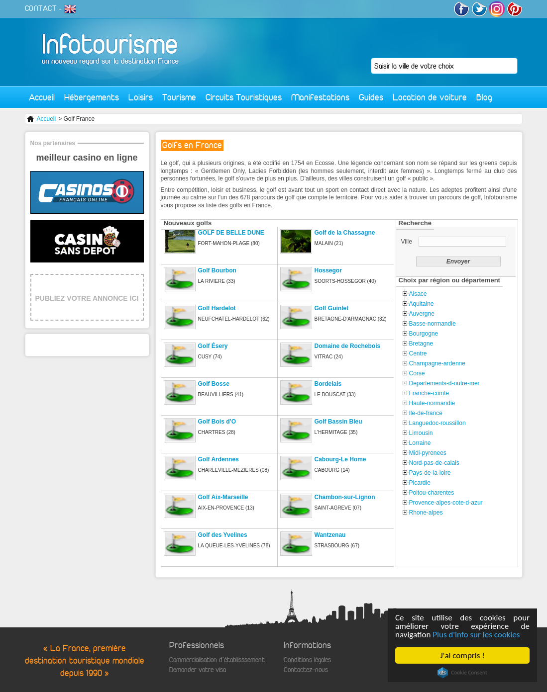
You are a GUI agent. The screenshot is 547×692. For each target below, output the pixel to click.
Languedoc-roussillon (437, 423)
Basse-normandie (432, 323)
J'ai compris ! (462, 655)
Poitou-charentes (431, 492)
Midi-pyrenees (427, 452)
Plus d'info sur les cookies (476, 634)
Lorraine (420, 442)
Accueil (42, 97)
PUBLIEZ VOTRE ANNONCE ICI (87, 298)
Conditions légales (307, 660)
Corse (417, 373)
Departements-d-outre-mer (444, 383)
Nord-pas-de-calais (434, 462)
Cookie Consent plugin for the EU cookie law (462, 672)
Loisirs (140, 97)
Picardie (420, 482)
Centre (418, 353)
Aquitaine (421, 303)
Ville (407, 241)
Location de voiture (430, 97)
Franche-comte (429, 393)
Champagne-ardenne (437, 363)
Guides (371, 97)
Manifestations (320, 97)
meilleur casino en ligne (86, 158)
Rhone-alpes (426, 512)
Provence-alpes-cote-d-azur (446, 502)
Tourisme (179, 97)
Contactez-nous (306, 670)
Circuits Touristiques (244, 97)
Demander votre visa (197, 670)
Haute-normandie (432, 403)
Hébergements (91, 97)
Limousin (421, 433)
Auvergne (422, 313)
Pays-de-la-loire (430, 472)
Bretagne (421, 343)
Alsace (418, 293)
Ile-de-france (425, 413)
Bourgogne (423, 333)
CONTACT (41, 8)
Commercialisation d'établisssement (217, 660)
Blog (484, 97)
